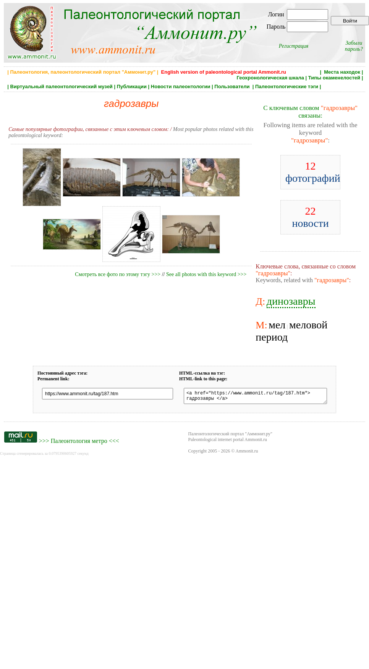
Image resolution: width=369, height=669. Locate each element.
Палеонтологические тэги (286, 86)
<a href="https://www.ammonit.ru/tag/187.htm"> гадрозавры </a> (255, 397)
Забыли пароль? (354, 46)
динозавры (291, 301)
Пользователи (232, 86)
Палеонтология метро (79, 443)
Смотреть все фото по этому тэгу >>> (117, 274)
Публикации (132, 86)
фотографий (312, 172)
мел (277, 325)
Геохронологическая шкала (270, 78)
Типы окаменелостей (334, 78)
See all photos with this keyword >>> (206, 274)
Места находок (342, 72)
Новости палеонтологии (180, 86)
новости (310, 217)
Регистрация (294, 46)
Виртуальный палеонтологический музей (61, 86)
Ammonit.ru (247, 453)
